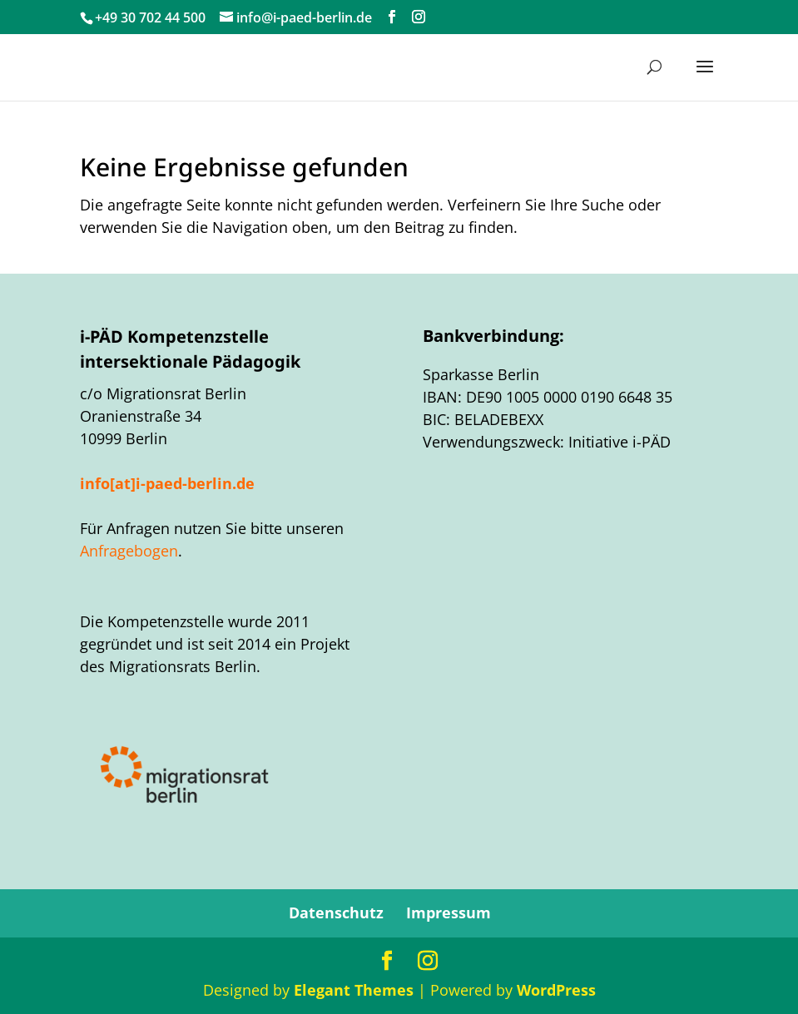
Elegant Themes (354, 990)
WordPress (556, 990)
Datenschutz (336, 912)
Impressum (448, 912)
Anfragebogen (129, 551)
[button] (704, 77)
